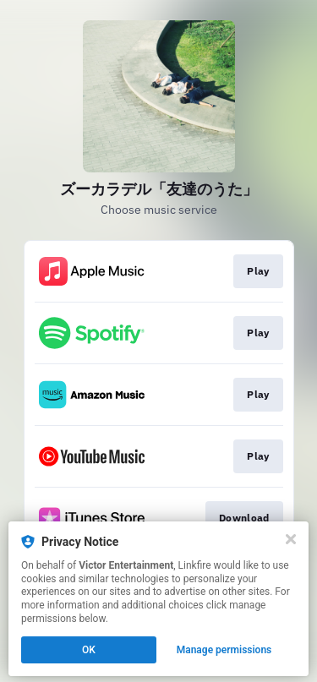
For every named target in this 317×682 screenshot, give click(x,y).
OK (89, 650)
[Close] (290, 539)
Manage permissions (224, 650)
